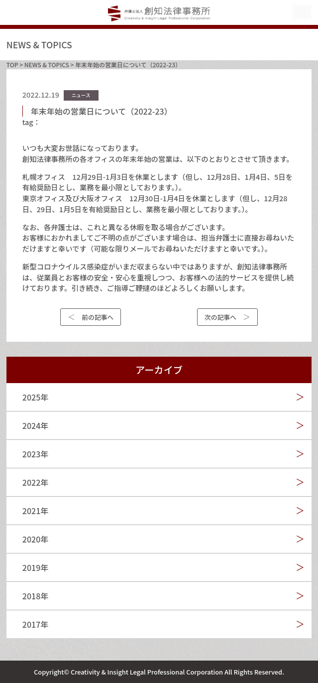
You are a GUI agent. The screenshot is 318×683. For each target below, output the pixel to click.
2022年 (35, 482)
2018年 (35, 596)
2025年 (35, 397)
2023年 (35, 454)
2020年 (35, 539)
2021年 (35, 511)
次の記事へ (220, 317)
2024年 (35, 425)
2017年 (35, 624)
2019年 (35, 567)
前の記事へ (97, 317)
